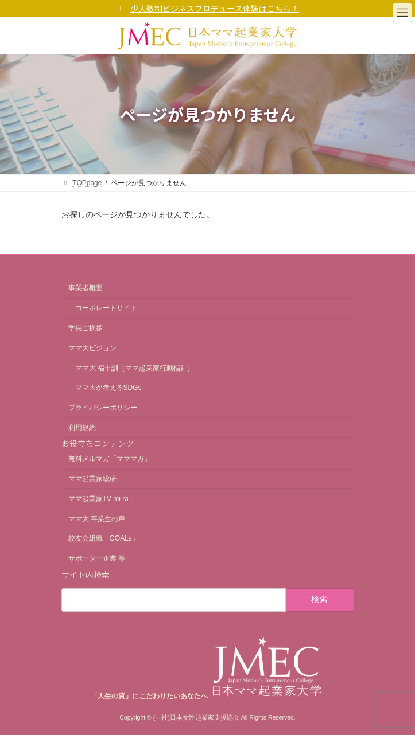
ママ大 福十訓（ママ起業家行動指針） (134, 368)
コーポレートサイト (106, 308)
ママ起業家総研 (92, 479)
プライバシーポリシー (102, 408)
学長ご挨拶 (85, 328)
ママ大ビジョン (92, 348)
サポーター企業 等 (96, 558)
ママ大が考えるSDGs (108, 388)
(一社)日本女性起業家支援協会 (196, 717)
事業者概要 (85, 288)
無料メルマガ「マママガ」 (109, 459)
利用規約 (82, 428)
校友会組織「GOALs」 (103, 539)
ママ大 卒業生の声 (96, 519)
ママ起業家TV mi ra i (100, 499)
